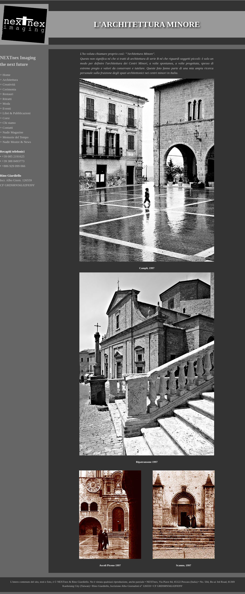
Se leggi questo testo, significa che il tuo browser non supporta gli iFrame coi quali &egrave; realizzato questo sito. (24, 135)
